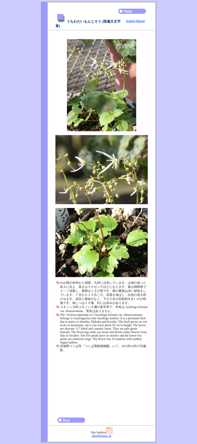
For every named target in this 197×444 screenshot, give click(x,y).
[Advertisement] (101, 383)
